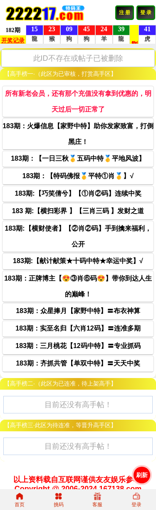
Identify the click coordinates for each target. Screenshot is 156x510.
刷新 (142, 475)
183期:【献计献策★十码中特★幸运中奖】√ (78, 260)
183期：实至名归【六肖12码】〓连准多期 (78, 328)
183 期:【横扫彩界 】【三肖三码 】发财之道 (78, 210)
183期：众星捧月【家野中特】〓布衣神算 (78, 310)
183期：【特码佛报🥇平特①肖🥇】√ (78, 175)
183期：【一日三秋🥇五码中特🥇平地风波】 (78, 158)
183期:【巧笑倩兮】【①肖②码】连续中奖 (78, 193)
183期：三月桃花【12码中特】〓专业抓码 (78, 345)
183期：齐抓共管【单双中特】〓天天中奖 (78, 363)
